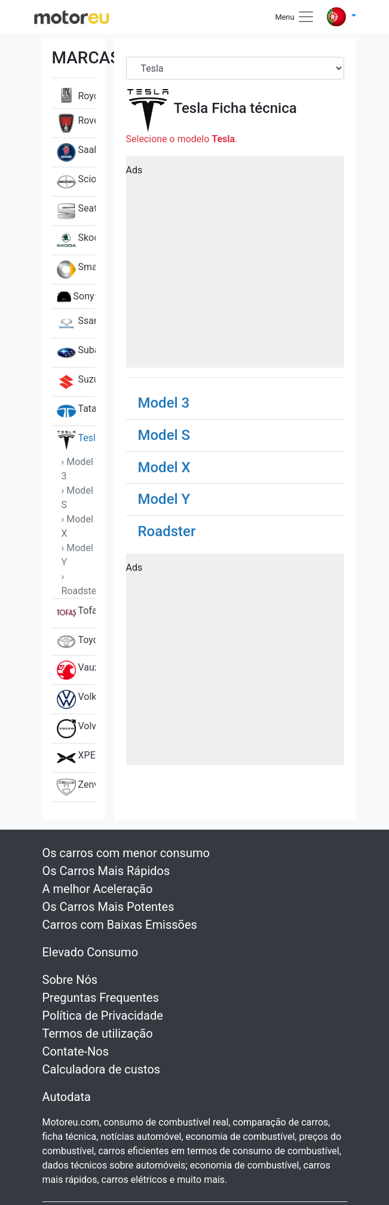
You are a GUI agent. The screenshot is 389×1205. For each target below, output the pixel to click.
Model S (164, 435)
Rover (76, 123)
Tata (76, 411)
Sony (75, 296)
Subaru (76, 352)
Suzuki (76, 382)
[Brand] (235, 68)
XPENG (76, 757)
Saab (76, 152)
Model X (164, 467)
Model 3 (164, 402)
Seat (76, 211)
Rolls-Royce (76, 89)
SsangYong (76, 323)
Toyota (76, 641)
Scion (76, 181)
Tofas (76, 613)
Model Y (164, 499)
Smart (76, 269)
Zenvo (76, 787)
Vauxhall (76, 670)
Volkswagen (76, 699)
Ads (134, 170)
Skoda (76, 240)
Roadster (167, 531)
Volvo (76, 728)
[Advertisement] (235, 266)
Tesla (76, 440)
